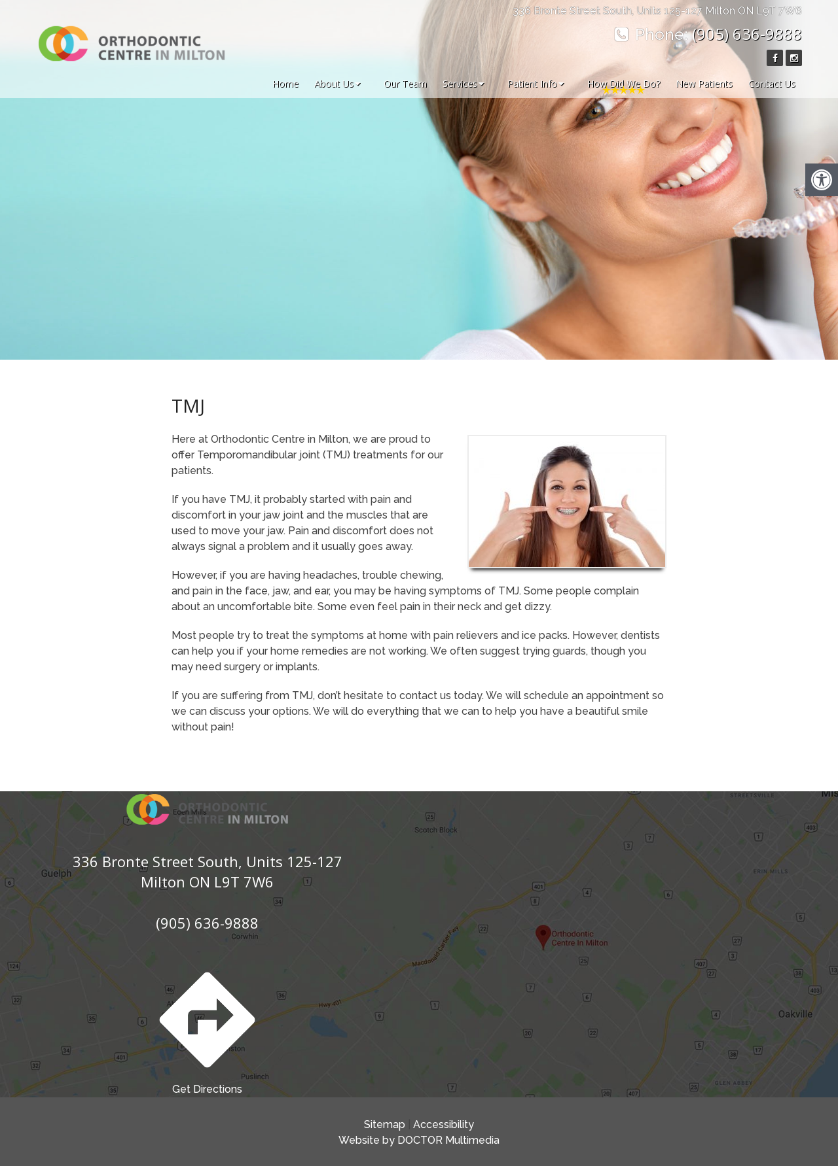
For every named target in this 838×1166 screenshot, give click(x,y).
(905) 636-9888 (747, 33)
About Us (334, 83)
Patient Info (532, 83)
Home (285, 83)
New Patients (704, 83)
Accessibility (443, 1124)
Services (460, 83)
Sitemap (384, 1124)
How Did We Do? (623, 83)
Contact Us (771, 83)
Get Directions (207, 1029)
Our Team (405, 83)
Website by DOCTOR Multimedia (419, 1140)
